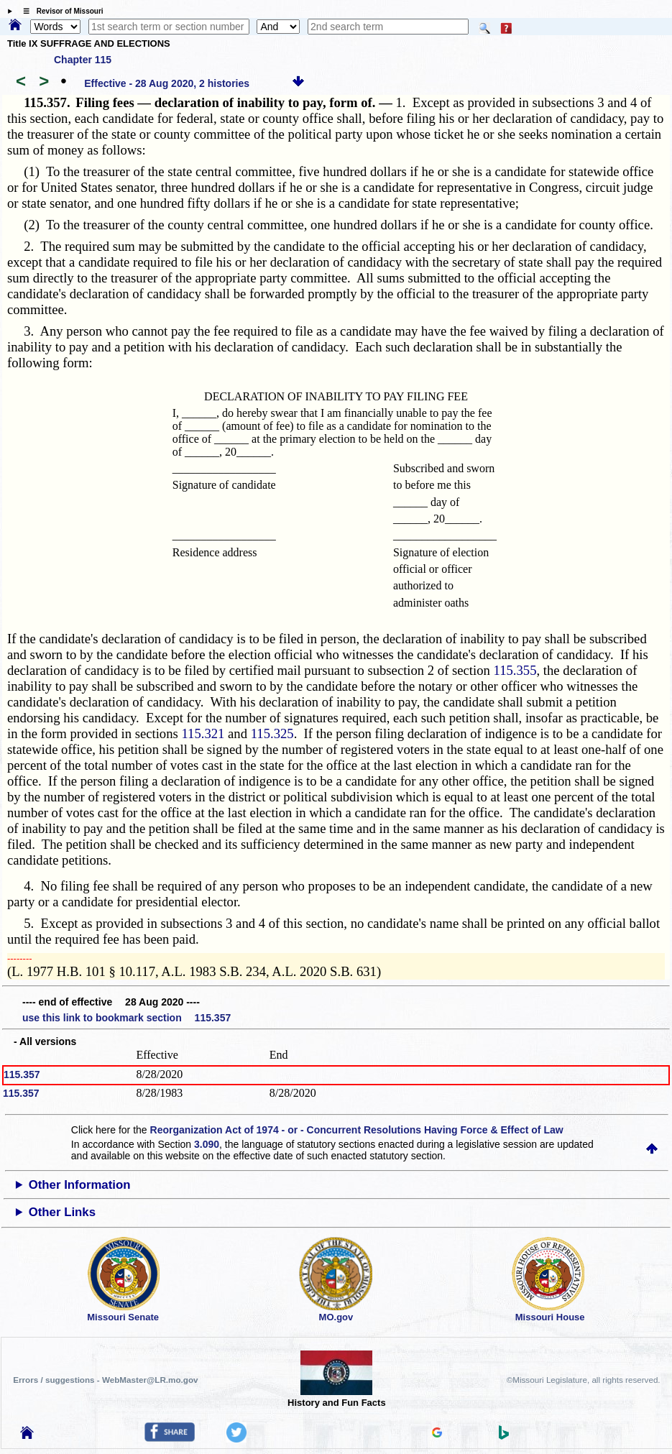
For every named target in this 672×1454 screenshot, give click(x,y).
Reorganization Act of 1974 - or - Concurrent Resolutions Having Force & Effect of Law (356, 1130)
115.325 (272, 733)
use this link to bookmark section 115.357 (126, 1017)
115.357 (22, 1074)
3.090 (206, 1144)
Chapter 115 (82, 59)
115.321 (202, 733)
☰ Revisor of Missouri (59, 11)
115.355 (515, 670)
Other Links (62, 1212)
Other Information (80, 1185)
